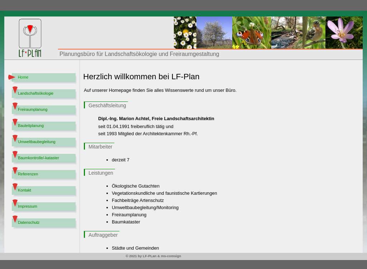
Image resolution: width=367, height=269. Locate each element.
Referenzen (28, 174)
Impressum (27, 206)
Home (23, 77)
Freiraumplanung (32, 109)
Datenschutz (28, 222)
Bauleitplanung (31, 125)
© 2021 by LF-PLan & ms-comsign (153, 256)
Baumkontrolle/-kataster (38, 158)
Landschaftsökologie (35, 93)
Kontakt (24, 190)
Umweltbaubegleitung (37, 142)
